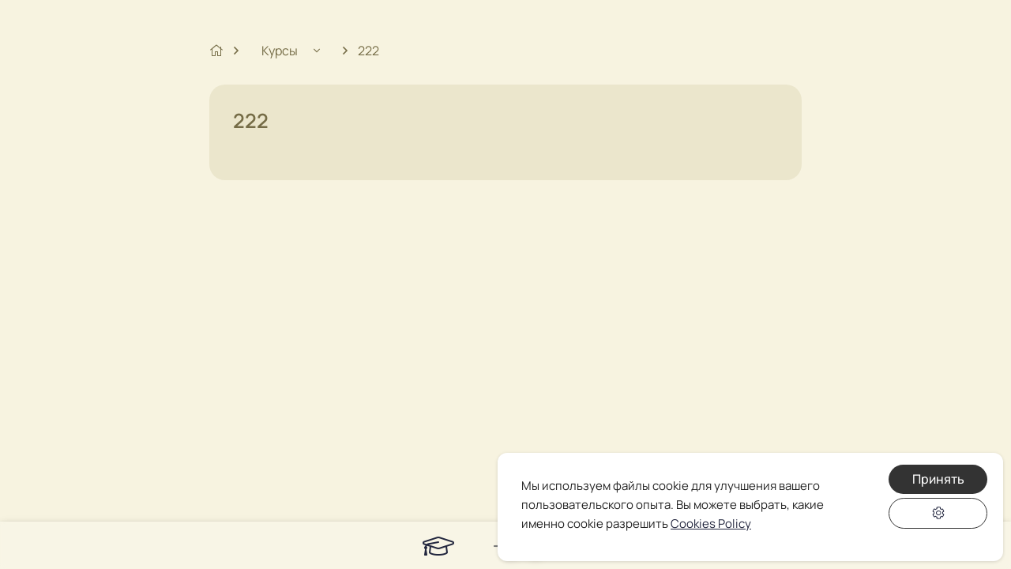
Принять (938, 479)
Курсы (280, 50)
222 (368, 50)
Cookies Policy (711, 523)
